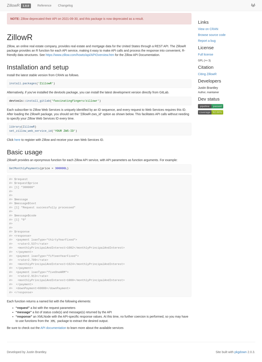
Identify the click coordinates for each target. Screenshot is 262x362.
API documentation (53, 328)
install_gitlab (38, 101)
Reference (44, 5)
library (15, 126)
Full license (205, 54)
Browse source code (212, 35)
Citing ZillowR (207, 74)
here (17, 139)
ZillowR (13, 5)
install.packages (22, 83)
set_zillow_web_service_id (30, 131)
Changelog (65, 5)
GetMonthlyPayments (24, 168)
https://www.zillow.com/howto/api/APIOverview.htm (80, 55)
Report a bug (207, 40)
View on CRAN (208, 29)
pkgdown (241, 352)
